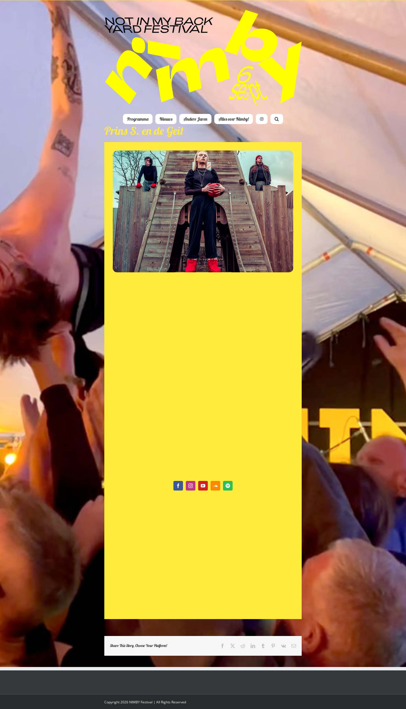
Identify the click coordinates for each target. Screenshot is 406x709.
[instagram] (190, 486)
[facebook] (178, 486)
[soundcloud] (215, 486)
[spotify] (228, 486)
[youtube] (203, 486)
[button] (276, 119)
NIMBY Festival (141, 702)
